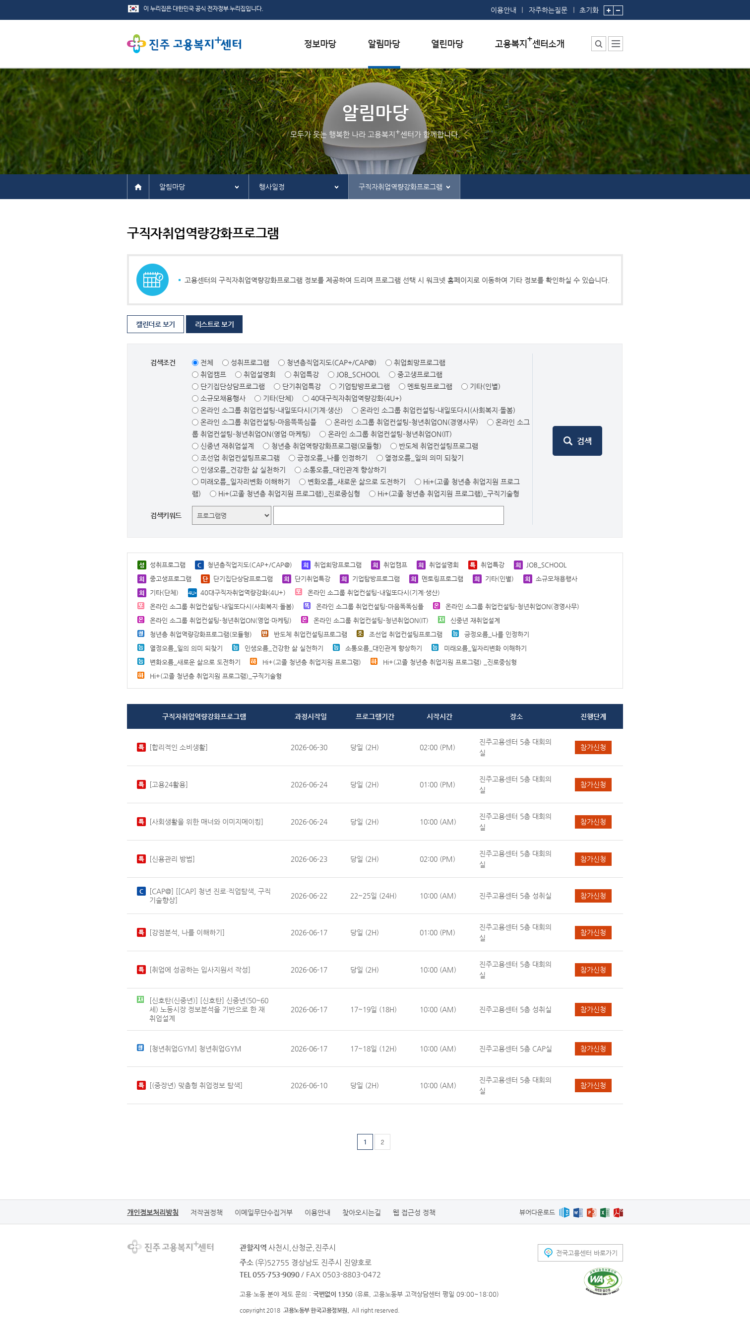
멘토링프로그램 (429, 386)
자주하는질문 (548, 10)
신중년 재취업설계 (227, 446)
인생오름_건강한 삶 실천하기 (243, 470)
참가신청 (593, 747)
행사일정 (272, 187)
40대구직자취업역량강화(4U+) (356, 398)
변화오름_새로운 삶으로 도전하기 (357, 482)
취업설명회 (260, 374)
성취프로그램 (250, 362)
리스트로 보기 (214, 324)
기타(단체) (278, 398)
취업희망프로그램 (419, 362)
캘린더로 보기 (155, 324)
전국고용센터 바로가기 (587, 1253)
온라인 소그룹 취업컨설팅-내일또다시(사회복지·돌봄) (437, 410)
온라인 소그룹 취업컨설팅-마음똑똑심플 (258, 422)
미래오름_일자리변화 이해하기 (245, 482)
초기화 (589, 7)
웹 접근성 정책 (414, 1212)
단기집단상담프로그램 (232, 386)
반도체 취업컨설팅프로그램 (438, 446)
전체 (206, 362)
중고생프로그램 (419, 374)
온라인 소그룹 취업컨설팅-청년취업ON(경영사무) (406, 422)
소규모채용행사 (223, 398)
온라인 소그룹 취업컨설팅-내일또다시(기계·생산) (271, 410)
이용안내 (503, 10)
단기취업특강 (301, 386)
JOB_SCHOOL (358, 374)
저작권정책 (206, 1212)
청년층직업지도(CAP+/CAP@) (331, 362)
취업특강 (306, 374)
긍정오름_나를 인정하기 (332, 458)
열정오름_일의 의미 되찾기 (424, 458)
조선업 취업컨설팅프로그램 (240, 458)
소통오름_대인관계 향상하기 (344, 470)
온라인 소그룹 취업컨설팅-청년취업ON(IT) (390, 434)
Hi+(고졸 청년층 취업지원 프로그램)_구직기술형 (448, 493)
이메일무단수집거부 (264, 1212)
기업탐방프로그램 (364, 386)
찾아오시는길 (361, 1212)
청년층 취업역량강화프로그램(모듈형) (326, 446)
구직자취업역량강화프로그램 (400, 187)
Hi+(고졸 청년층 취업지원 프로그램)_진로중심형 (289, 493)
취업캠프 (213, 374)
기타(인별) (485, 386)
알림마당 (172, 187)
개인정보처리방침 (153, 1212)
